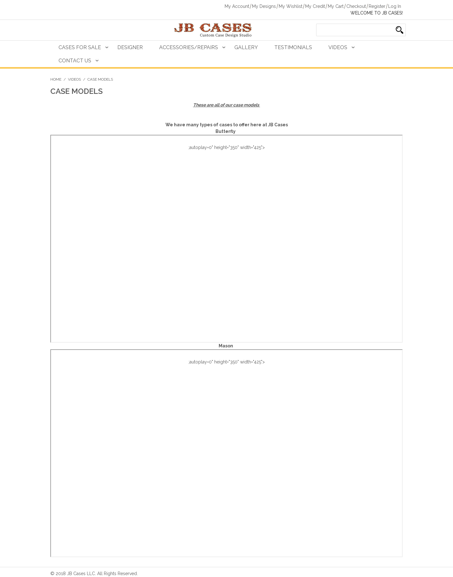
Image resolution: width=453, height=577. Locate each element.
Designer (130, 47)
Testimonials (293, 47)
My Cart (336, 6)
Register (377, 6)
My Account (237, 6)
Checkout (356, 6)
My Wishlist (290, 6)
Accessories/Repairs (188, 47)
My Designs (264, 6)
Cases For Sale (80, 47)
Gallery (246, 47)
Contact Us (75, 61)
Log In (394, 6)
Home (55, 79)
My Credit (315, 6)
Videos (337, 47)
